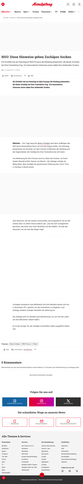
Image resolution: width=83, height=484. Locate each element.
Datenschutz (65, 451)
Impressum (64, 446)
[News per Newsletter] (41, 422)
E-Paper (44, 456)
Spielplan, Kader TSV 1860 (29, 467)
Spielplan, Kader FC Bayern (29, 464)
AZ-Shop (44, 464)
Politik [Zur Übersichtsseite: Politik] (63, 12)
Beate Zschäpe (44, 143)
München (13, 17)
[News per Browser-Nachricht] (68, 422)
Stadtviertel (5, 448)
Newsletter (25, 448)
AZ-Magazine (45, 467)
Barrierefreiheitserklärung (68, 454)
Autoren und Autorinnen (48, 446)
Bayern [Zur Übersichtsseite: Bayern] (17, 12)
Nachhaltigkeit (6, 472)
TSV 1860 (4, 456)
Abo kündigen (65, 456)
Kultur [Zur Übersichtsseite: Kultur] (71, 12)
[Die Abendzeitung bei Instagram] (41, 401)
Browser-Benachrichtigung (29, 456)
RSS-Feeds (25, 454)
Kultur (3, 467)
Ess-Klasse (25, 459)
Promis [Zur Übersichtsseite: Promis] (36, 12)
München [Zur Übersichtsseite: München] (5, 12)
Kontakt (44, 459)
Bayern (4, 451)
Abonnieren (45, 451)
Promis (4, 459)
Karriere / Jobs (46, 448)
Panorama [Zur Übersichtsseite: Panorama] (45, 12)
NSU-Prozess (44, 82)
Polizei (49, 146)
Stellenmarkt (25, 470)
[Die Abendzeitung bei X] (68, 401)
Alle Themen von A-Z (28, 446)
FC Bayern (5, 454)
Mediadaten (45, 462)
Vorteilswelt (25, 462)
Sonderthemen (46, 470)
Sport (3, 462)
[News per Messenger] (14, 422)
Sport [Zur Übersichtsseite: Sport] (25, 12)
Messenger (25, 451)
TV (2, 464)
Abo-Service (45, 454)
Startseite (6, 17)
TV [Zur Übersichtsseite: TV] (56, 12)
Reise (3, 470)
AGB (62, 448)
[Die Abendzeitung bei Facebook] (14, 401)
